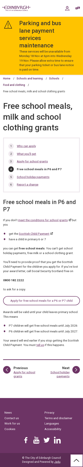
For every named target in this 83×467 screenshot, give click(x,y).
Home (6, 78)
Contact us (11, 418)
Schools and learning (30, 78)
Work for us (12, 423)
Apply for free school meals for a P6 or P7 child (41, 300)
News (8, 412)
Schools (54, 78)
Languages (51, 423)
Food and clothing (14, 85)
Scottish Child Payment (34, 233)
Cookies (9, 429)
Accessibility (52, 429)
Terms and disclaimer (58, 418)
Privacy (49, 412)
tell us (40, 345)
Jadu (57, 461)
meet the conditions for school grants (43, 220)
